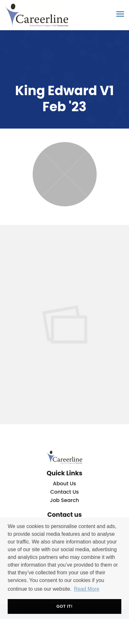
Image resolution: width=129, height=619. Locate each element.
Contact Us (64, 492)
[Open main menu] (117, 14)
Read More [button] (86, 589)
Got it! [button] (64, 606)
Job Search (64, 500)
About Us (64, 483)
